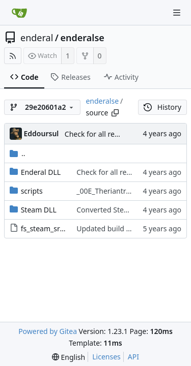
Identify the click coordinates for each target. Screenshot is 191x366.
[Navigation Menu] (177, 13)
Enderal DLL (41, 172)
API (133, 356)
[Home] (19, 13)
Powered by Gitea (47, 331)
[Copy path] (115, 112)
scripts (32, 191)
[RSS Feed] (12, 55)
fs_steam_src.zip (48, 228)
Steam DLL (39, 210)
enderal (36, 38)
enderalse (82, 38)
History (162, 107)
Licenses (106, 356)
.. (17, 153)
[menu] (68, 357)
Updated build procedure (118, 228)
